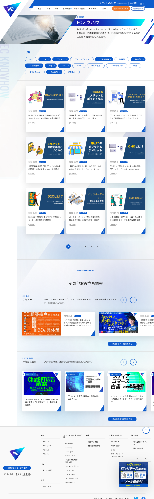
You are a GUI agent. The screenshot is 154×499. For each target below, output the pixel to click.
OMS (64, 65)
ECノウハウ (115, 442)
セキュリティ (70, 470)
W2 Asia (46, 454)
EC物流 (138, 59)
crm (44, 59)
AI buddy (68, 447)
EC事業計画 (104, 59)
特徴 (56, 8)
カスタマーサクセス (72, 466)
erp (50, 65)
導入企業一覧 (138, 448)
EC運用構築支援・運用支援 (71, 461)
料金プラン (47, 486)
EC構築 (122, 59)
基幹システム (35, 72)
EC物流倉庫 (34, 65)
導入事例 (66, 8)
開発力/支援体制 (94, 446)
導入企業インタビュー (140, 443)
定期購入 (71, 72)
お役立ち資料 (79, 8)
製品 (39, 8)
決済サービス (70, 455)
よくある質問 (47, 470)
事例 (135, 65)
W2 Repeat (47, 446)
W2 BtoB (46, 450)
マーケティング (117, 65)
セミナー (92, 8)
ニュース (104, 8)
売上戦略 (54, 72)
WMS (79, 65)
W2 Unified (47, 442)
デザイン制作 (70, 474)
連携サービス (70, 482)
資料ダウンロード (121, 8)
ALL (31, 59)
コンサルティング (71, 478)
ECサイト (60, 59)
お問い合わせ (138, 8)
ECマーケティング (82, 59)
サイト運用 (95, 65)
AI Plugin (69, 451)
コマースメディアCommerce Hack (117, 455)
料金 (48, 8)
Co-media (69, 443)
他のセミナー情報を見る (122, 344)
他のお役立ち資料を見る (122, 419)
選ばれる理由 (93, 442)
